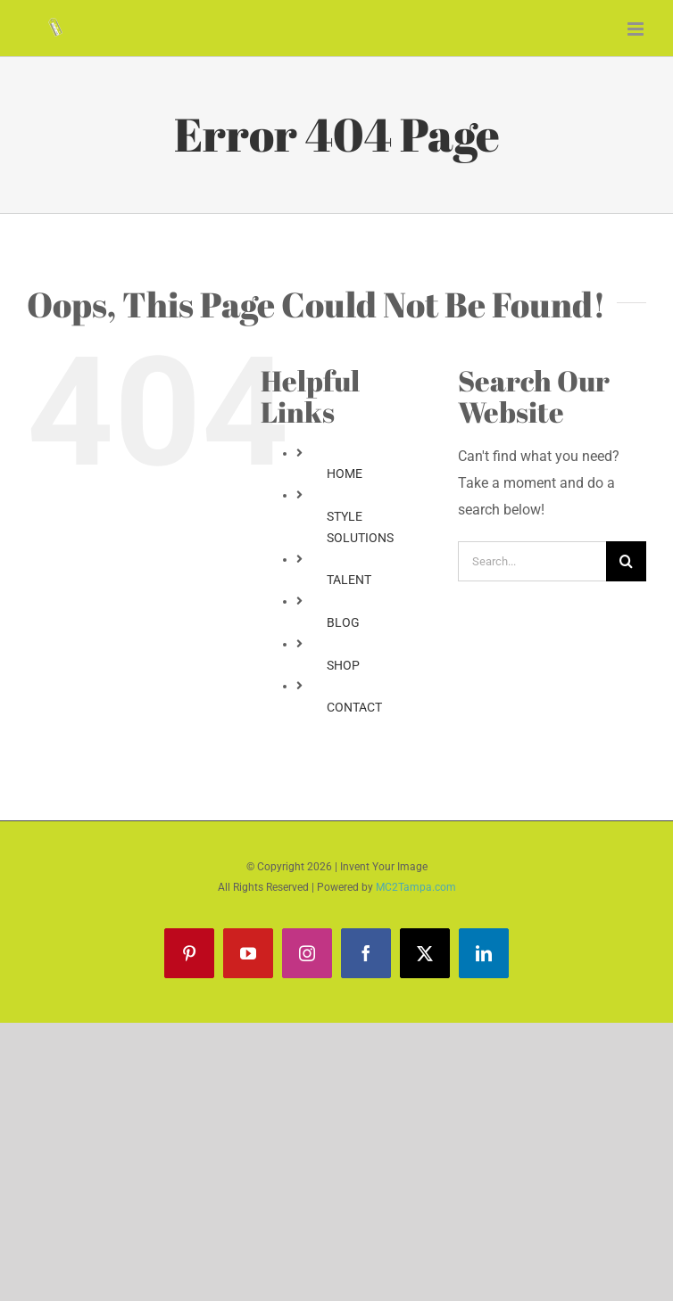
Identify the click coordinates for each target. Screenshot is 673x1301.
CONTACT (354, 707)
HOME (344, 473)
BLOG (343, 622)
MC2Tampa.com (416, 887)
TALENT (349, 579)
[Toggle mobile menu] (636, 29)
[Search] (626, 561)
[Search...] (532, 561)
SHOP (343, 665)
